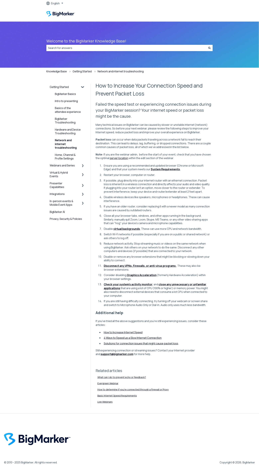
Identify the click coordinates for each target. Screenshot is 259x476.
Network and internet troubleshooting (121, 71)
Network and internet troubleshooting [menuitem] (66, 143)
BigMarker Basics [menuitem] (65, 94)
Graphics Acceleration (142, 275)
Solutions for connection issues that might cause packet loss (141, 343)
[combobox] (126, 48)
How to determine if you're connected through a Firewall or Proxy (133, 389)
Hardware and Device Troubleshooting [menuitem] (68, 131)
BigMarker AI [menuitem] (57, 212)
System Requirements (165, 169)
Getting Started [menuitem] (59, 87)
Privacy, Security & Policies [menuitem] (66, 219)
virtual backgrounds (126, 229)
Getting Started (82, 71)
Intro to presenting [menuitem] (66, 101)
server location (119, 158)
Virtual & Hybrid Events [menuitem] (59, 174)
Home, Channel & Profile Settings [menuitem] (65, 156)
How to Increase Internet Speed (123, 332)
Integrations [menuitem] (57, 194)
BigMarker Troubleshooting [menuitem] (65, 120)
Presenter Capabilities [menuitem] (57, 185)
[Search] (209, 48)
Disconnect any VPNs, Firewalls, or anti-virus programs (140, 266)
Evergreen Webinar (107, 383)
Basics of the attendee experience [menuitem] (68, 109)
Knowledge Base (56, 71)
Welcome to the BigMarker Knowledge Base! (86, 41)
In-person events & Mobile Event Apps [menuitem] (61, 203)
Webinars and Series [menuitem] (62, 165)
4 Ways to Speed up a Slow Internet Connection (133, 338)
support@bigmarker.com (117, 354)
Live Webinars (105, 401)
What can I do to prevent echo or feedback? (121, 377)
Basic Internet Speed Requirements (117, 395)
